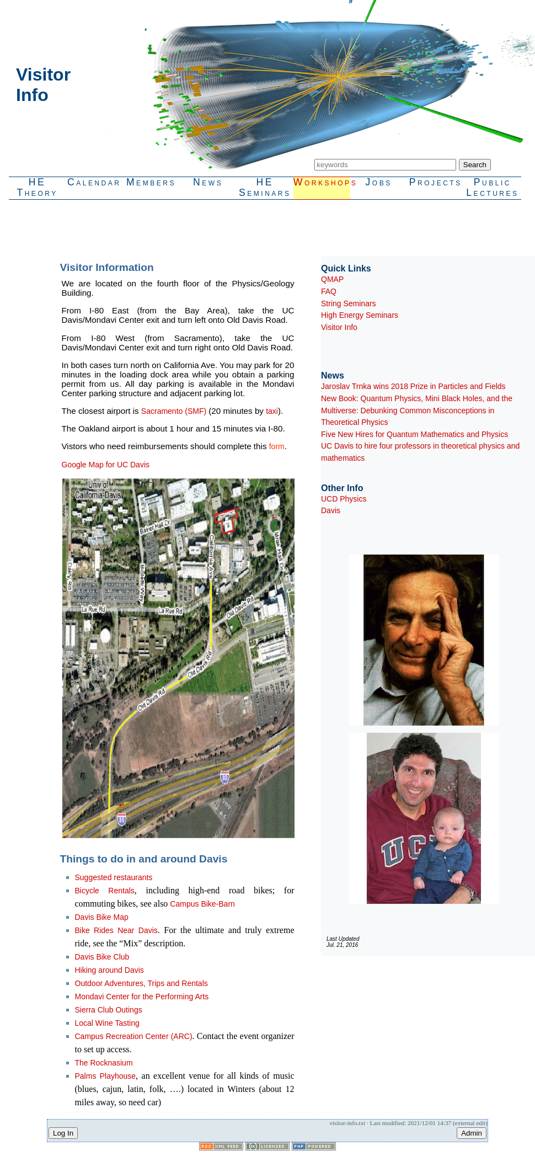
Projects (435, 182)
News (208, 182)
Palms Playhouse (105, 1076)
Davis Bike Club (102, 956)
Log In (63, 1133)
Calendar (94, 182)
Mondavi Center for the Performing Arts (142, 996)
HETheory (37, 187)
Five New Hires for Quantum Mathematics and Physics (414, 434)
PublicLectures (492, 187)
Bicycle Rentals (105, 890)
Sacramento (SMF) (173, 411)
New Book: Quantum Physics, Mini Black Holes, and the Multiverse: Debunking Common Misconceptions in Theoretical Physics (416, 410)
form (277, 446)
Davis (330, 510)
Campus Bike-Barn (202, 903)
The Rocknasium (104, 1062)
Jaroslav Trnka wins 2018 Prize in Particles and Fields (413, 386)
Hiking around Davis (109, 970)
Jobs (379, 182)
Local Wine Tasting (107, 1023)
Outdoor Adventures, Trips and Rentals (141, 983)
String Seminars (348, 303)
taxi (272, 411)
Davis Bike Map (102, 917)
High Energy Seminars (359, 315)
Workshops (321, 182)
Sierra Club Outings (108, 1009)
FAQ (328, 291)
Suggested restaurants (114, 877)
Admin (471, 1133)
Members (151, 182)
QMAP (332, 279)
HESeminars (265, 187)
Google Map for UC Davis (106, 464)
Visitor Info (339, 327)
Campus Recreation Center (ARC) (133, 1036)
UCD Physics (343, 498)
